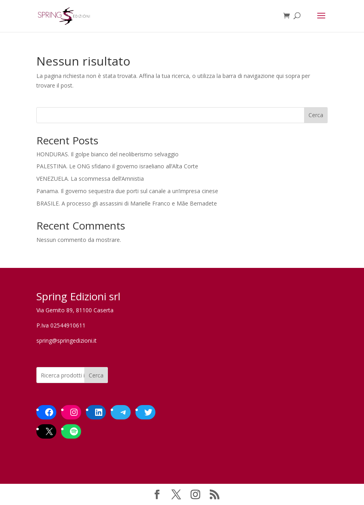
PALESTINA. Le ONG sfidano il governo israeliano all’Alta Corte (117, 166)
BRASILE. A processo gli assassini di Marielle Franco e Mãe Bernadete (126, 203)
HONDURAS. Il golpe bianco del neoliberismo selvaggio (107, 154)
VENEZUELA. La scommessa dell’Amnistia (90, 178)
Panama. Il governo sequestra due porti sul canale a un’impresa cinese (127, 191)
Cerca (315, 115)
